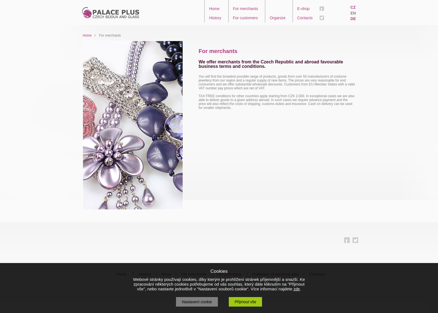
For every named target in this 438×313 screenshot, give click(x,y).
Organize (277, 18)
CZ (353, 7)
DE (353, 18)
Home (214, 8)
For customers (245, 18)
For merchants (245, 8)
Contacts (305, 18)
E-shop (303, 8)
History (215, 18)
